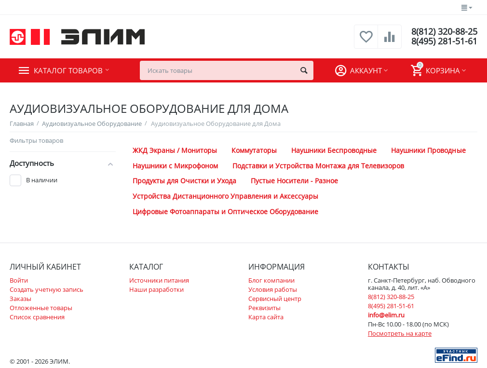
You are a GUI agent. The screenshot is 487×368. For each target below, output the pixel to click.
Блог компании (271, 280)
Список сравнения (37, 317)
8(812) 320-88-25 (444, 32)
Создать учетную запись (46, 289)
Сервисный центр (274, 298)
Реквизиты (264, 307)
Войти (19, 280)
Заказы (20, 298)
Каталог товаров (68, 70)
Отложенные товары (41, 307)
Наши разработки (156, 289)
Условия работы (272, 289)
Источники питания (159, 280)
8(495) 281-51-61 (444, 41)
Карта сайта (266, 317)
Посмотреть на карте (400, 333)
